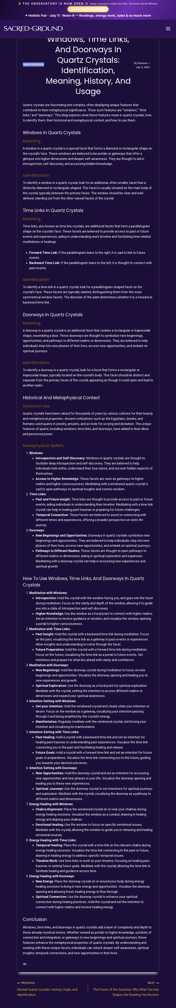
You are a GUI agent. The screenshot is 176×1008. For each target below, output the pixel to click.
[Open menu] (168, 30)
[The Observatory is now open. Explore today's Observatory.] (88, 11)
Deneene (143, 65)
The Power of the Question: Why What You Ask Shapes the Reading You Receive (125, 990)
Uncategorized (33, 66)
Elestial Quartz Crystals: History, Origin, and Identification (51, 990)
